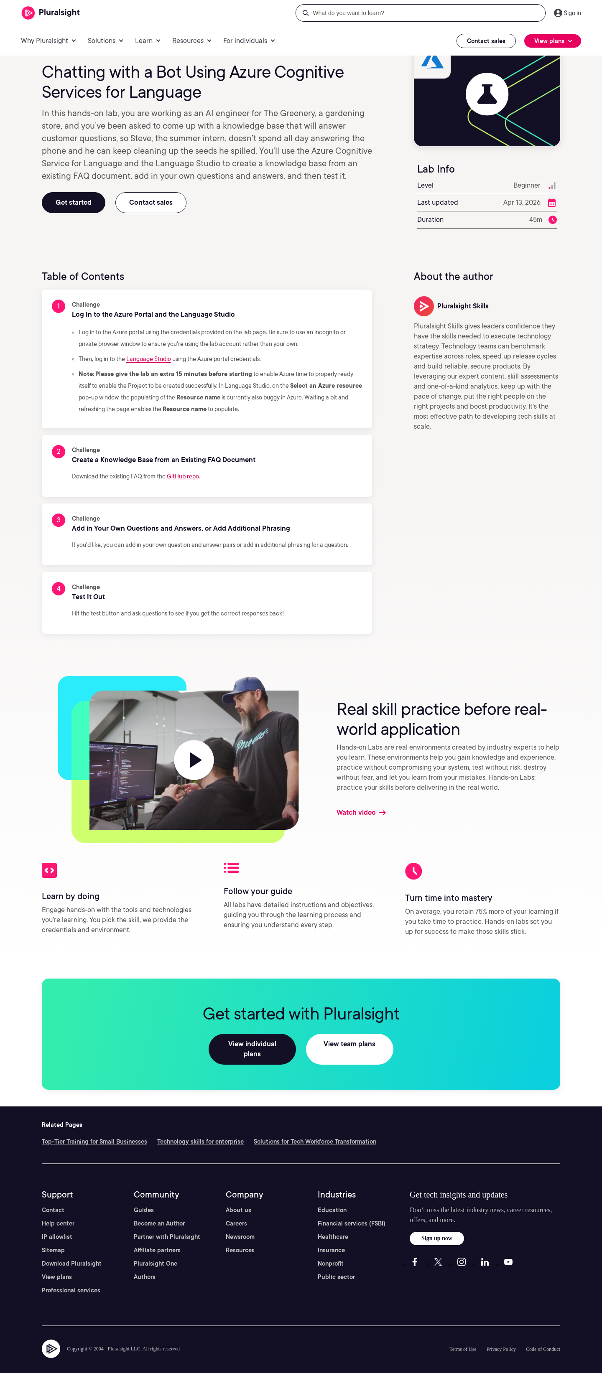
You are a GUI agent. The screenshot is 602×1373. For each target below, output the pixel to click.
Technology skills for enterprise (200, 1131)
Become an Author (159, 1213)
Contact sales (486, 41)
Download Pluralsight (72, 1253)
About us (238, 1200)
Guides (144, 1200)
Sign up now (436, 1228)
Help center (58, 1213)
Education (332, 1200)
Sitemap (53, 1240)
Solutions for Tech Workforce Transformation (315, 1131)
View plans (57, 1267)
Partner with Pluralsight (167, 1226)
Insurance (331, 1240)
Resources (240, 1240)
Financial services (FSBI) (351, 1213)
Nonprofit (331, 1253)
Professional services (71, 1280)
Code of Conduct (543, 1339)
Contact (53, 1200)
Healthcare (333, 1226)
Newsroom (240, 1226)
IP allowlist (57, 1226)
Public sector (336, 1267)
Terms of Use (462, 1339)
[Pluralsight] (51, 13)
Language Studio (148, 359)
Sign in (572, 13)
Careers (236, 1213)
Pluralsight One (155, 1253)
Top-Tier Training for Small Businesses (94, 1131)
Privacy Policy (501, 1339)
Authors (145, 1267)
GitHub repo (183, 476)
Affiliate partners (157, 1240)
